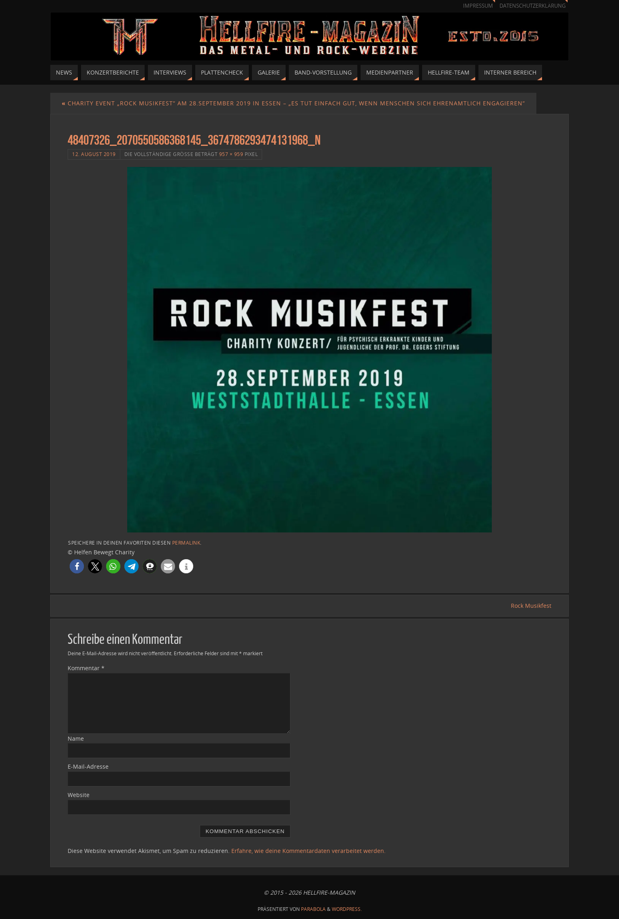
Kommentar (86, 668)
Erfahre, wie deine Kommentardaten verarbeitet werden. (308, 851)
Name (76, 738)
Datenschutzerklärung (532, 5)
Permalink (186, 542)
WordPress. (347, 909)
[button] (77, 566)
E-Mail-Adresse (88, 766)
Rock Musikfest (531, 605)
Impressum (478, 5)
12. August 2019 (94, 154)
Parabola (313, 909)
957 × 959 (231, 154)
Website (79, 795)
